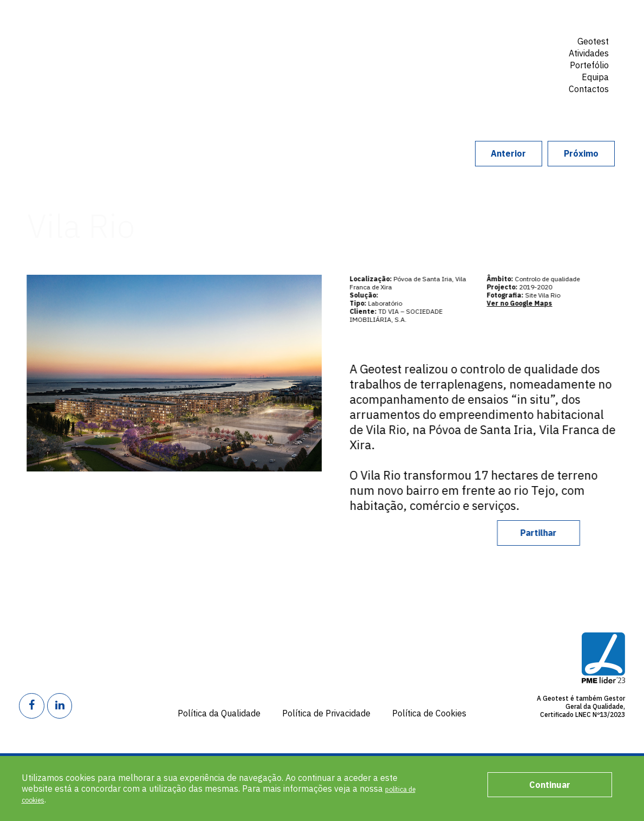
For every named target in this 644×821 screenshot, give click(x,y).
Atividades (589, 53)
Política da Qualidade (219, 713)
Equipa (595, 77)
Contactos (589, 88)
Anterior (453, 153)
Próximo (562, 153)
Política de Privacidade (326, 713)
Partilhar (559, 532)
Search (597, 107)
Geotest (105, 51)
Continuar (549, 784)
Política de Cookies (429, 713)
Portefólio (589, 65)
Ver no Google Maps (529, 303)
